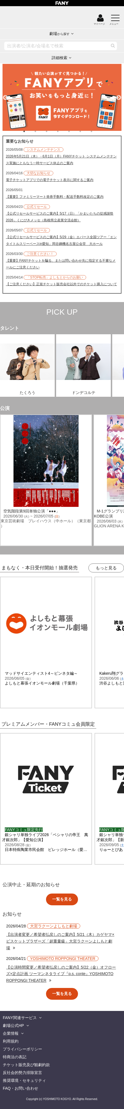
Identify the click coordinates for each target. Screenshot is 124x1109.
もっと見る (106, 567)
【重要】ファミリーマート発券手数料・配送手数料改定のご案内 (55, 197)
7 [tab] (97, 131)
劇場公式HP (13, 1025)
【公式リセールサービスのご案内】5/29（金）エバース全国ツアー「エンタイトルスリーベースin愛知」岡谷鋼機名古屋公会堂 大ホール (61, 240)
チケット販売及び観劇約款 (26, 1064)
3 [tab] (52, 131)
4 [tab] (63, 131)
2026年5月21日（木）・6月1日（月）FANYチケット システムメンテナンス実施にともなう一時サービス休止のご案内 (61, 159)
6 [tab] (85, 131)
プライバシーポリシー (22, 1049)
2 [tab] (41, 131)
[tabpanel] (62, 97)
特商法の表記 (14, 1057)
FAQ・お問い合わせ (20, 1088)
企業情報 (11, 1033)
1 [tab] (29, 131)
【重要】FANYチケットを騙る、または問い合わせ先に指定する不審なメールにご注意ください (61, 264)
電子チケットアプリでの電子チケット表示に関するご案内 (49, 180)
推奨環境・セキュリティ (24, 1080)
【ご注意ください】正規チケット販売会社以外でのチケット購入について (61, 284)
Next (118, 95)
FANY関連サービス (20, 1017)
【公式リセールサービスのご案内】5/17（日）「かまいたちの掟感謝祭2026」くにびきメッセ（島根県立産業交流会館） (59, 217)
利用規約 (11, 1041)
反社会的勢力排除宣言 (22, 1072)
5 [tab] (74, 131)
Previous (5, 95)
